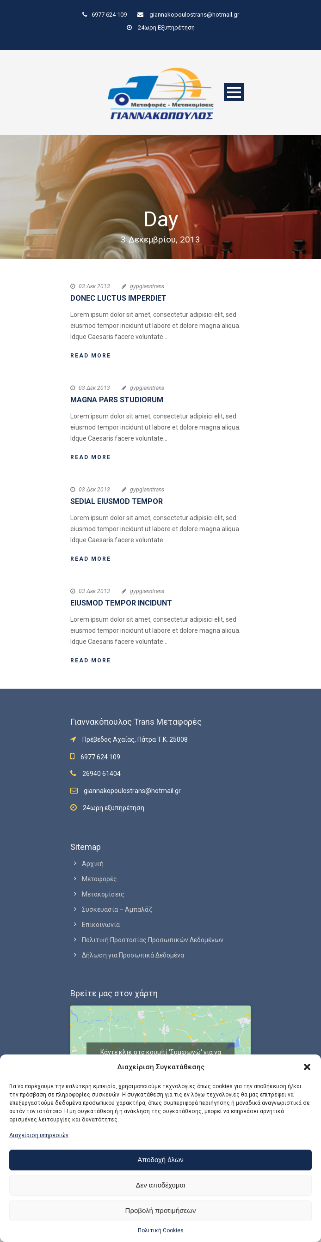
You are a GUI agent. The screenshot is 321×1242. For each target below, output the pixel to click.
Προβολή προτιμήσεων (160, 1210)
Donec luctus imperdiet (118, 298)
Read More (90, 355)
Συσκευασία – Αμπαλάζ (117, 909)
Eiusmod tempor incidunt (121, 603)
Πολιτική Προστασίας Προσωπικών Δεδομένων (152, 940)
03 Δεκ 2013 (94, 286)
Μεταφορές (99, 879)
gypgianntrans (147, 286)
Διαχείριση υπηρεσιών (38, 1135)
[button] (307, 1067)
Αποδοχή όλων (160, 1159)
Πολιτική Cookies (161, 1230)
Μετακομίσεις (103, 894)
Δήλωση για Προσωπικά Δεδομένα (133, 955)
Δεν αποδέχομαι (160, 1185)
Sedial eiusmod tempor (116, 501)
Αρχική (93, 863)
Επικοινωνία (101, 924)
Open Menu (234, 92)
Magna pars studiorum (116, 399)
